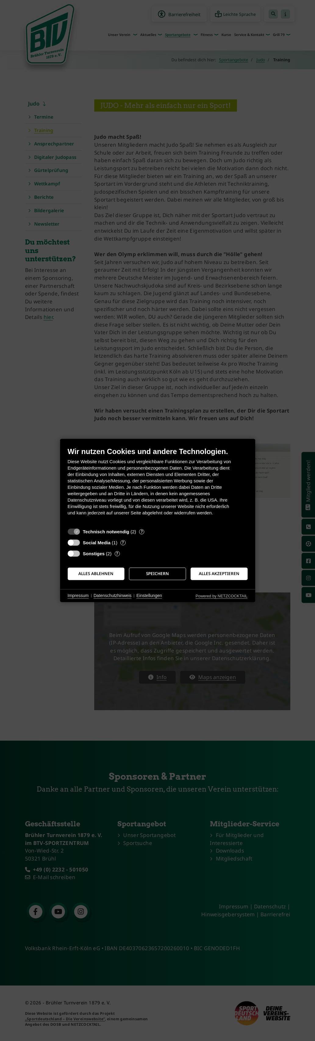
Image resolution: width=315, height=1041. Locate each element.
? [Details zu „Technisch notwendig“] (142, 531)
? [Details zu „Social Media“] (123, 542)
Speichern (157, 573)
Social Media (97, 542)
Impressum (78, 595)
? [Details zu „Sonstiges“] (117, 553)
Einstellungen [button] (149, 595)
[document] (158, 486)
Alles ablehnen (95, 573)
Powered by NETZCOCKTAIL (221, 596)
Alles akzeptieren (219, 573)
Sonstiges (94, 553)
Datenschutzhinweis (113, 595)
